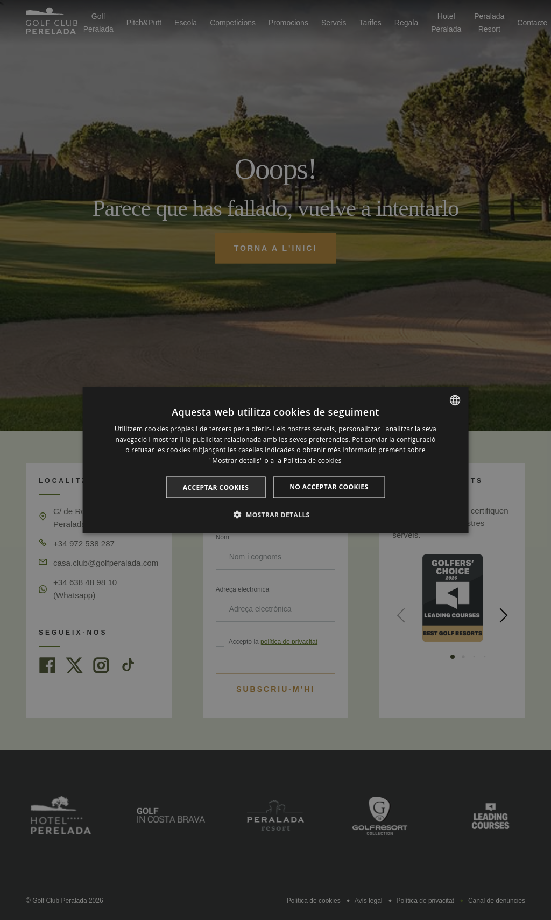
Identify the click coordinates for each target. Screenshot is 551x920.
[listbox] (454, 400)
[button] (275, 514)
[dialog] (276, 460)
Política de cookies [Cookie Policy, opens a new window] (313, 460)
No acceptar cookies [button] (328, 486)
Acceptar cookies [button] (216, 487)
